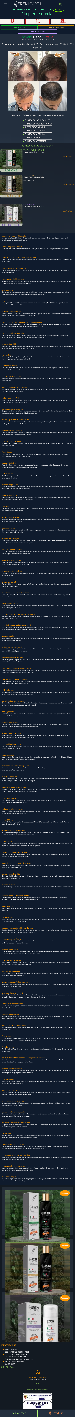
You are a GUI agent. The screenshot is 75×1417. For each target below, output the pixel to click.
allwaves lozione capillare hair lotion (16, 791)
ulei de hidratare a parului (12, 651)
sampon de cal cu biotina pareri (14, 1029)
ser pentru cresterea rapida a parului (16, 1127)
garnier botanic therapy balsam (14, 337)
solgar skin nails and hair (11, 564)
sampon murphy (8, 889)
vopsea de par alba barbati (12, 251)
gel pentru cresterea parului (12, 413)
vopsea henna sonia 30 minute (14, 240)
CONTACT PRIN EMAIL (37, 1381)
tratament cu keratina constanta (14, 856)
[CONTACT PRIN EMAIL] (38, 1376)
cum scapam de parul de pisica (14, 272)
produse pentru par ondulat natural (15, 900)
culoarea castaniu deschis (12, 434)
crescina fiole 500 (9, 348)
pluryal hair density (9, 586)
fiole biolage (6, 359)
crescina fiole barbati (10, 726)
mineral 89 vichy (8, 824)
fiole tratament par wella (11, 445)
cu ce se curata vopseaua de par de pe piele (19, 262)
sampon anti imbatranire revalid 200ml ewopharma (22, 326)
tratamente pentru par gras (12, 662)
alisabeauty (6, 1137)
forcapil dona (7, 456)
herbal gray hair (8, 716)
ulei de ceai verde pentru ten (13, 1148)
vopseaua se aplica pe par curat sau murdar (18, 618)
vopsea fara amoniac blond (12, 1008)
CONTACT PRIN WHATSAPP (37, 1393)
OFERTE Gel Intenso (37, 36)
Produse (58, 1413)
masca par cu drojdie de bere (13, 283)
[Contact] (13, 1413)
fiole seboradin (7, 1040)
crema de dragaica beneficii (12, 997)
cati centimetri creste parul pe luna (15, 770)
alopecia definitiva (9, 467)
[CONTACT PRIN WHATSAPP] (38, 1389)
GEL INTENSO (29, 209)
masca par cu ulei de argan (12, 943)
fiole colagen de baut (10, 802)
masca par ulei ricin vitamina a (13, 1170)
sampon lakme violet (10, 954)
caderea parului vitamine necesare (15, 683)
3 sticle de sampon (9, 478)
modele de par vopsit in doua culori (15, 597)
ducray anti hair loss (9, 781)
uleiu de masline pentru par (12, 813)
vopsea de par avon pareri (12, 380)
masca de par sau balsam (11, 964)
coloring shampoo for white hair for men (17, 932)
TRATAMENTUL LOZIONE (33, 154)
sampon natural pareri (10, 1094)
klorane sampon (8, 759)
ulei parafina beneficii (10, 402)
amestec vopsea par (9, 499)
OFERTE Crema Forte (56, 31)
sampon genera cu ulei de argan (14, 391)
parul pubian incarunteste (12, 748)
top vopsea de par (9, 1181)
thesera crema (7, 921)
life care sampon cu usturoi (12, 553)
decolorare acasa (8, 532)
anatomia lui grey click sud (12, 575)
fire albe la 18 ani (8, 1051)
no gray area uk (8, 305)
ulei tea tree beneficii (10, 370)
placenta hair (7, 845)
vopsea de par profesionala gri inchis (16, 986)
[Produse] (50, 1413)
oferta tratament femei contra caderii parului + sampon (23, 1062)
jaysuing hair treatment (11, 975)
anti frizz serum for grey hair (13, 1105)
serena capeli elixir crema (11, 737)
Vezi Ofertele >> (68, 161)
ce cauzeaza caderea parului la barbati (16, 672)
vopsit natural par (9, 640)
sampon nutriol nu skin (11, 878)
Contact (20, 1413)
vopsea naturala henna (11, 521)
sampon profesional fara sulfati (14, 1116)
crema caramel (7, 294)
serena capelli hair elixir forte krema (16, 424)
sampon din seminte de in (12, 1073)
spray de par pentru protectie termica (16, 867)
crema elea (6, 510)
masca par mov (8, 1083)
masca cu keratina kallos (11, 316)
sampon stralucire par (10, 543)
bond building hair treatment (13, 705)
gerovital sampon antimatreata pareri (16, 629)
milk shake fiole (8, 694)
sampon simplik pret (10, 489)
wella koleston (7, 910)
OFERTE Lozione (19, 32)
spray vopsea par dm (10, 608)
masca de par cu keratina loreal (14, 835)
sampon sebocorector (10, 1018)
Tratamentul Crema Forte (33, 180)
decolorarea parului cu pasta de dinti (16, 1159)
